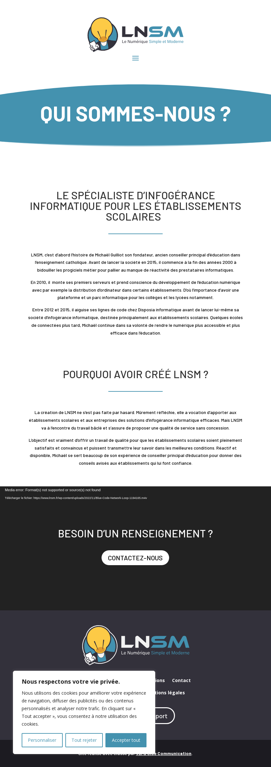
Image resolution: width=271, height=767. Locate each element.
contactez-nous (135, 558)
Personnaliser (42, 740)
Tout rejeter (84, 740)
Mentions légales (165, 693)
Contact (181, 680)
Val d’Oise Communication (163, 753)
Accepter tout (126, 740)
